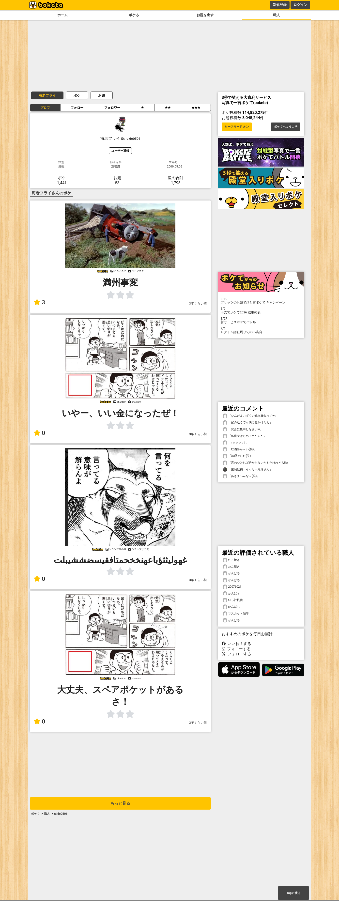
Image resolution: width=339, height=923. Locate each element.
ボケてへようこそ (285, 126)
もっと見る (120, 803)
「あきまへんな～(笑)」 (241, 476)
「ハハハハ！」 (236, 442)
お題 (101, 95)
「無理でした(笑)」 (238, 456)
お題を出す (205, 15)
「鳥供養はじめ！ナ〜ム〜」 (244, 436)
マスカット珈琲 (236, 613)
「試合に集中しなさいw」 (243, 429)
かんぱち (231, 573)
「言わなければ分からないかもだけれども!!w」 (257, 463)
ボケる (134, 15)
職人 (276, 15)
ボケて (35, 813)
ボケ (77, 95)
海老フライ (47, 95)
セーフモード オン (237, 126)
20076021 (232, 587)
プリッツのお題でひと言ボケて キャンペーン (261, 300)
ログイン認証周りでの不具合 (261, 330)
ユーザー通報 (120, 150)
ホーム (62, 15)
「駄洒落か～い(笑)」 (240, 449)
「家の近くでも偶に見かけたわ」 (247, 422)
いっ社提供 (233, 600)
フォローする (236, 648)
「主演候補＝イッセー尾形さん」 (247, 469)
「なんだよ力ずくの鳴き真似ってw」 (250, 416)
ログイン (300, 5)
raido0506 (60, 813)
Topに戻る (293, 893)
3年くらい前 (198, 303)
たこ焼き (231, 560)
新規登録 (280, 5)
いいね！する (236, 643)
